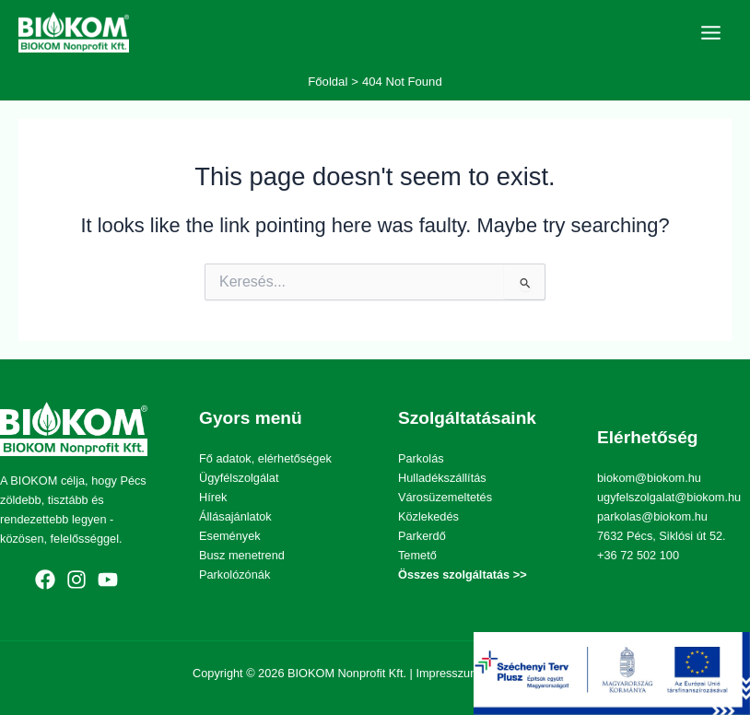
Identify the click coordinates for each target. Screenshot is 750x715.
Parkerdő (422, 536)
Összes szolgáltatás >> (462, 574)
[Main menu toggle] (711, 32)
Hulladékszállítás (442, 478)
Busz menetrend (242, 555)
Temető (417, 555)
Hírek (213, 497)
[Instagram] (76, 579)
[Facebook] (45, 579)
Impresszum (447, 673)
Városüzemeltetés (445, 497)
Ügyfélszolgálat (238, 478)
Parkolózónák (234, 574)
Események (230, 536)
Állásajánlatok (235, 516)
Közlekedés (428, 516)
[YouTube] (108, 579)
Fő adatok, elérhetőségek (265, 458)
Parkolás (421, 458)
